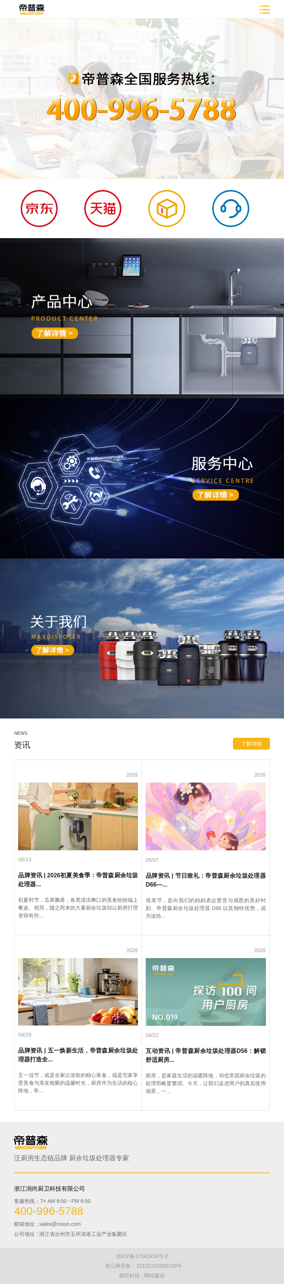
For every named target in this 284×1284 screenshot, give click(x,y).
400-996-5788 (48, 1211)
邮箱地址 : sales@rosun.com (47, 1224)
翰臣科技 (129, 1275)
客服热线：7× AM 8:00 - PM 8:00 (52, 1201)
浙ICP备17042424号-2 (142, 1256)
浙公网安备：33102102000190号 (143, 1266)
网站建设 (154, 1275)
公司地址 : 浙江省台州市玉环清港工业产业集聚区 (70, 1234)
